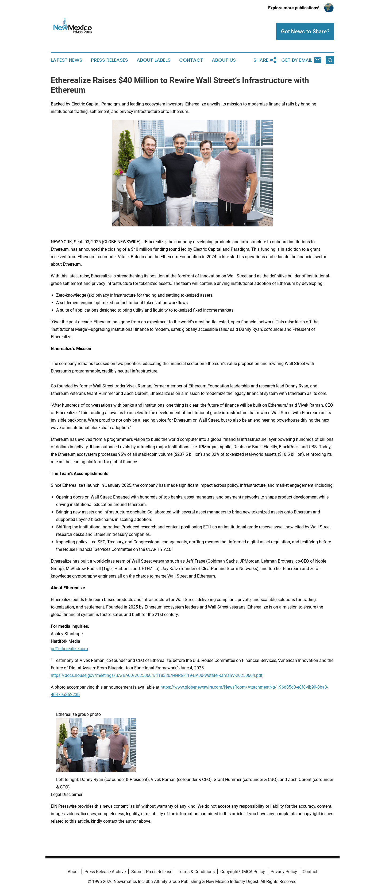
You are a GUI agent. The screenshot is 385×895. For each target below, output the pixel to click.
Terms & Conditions (196, 871)
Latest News (66, 60)
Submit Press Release (151, 871)
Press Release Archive (105, 871)
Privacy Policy (284, 871)
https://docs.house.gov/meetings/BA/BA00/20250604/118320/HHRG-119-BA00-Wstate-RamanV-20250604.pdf (157, 675)
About (73, 871)
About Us (224, 60)
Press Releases (109, 60)
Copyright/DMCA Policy (242, 871)
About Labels (154, 60)
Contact (191, 60)
